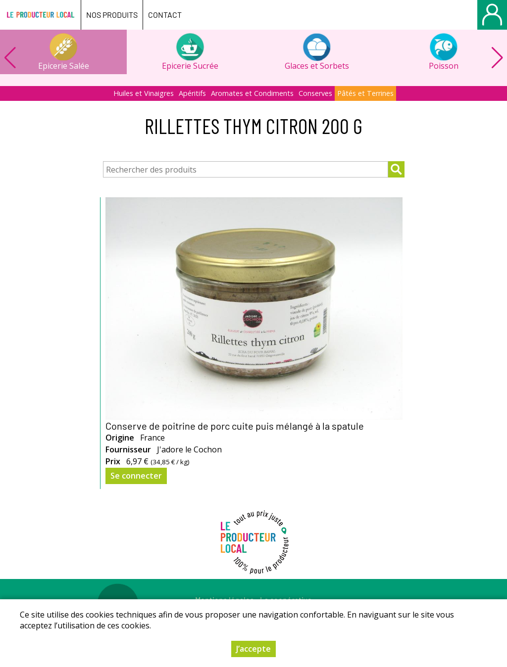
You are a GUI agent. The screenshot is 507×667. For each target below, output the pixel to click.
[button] (497, 58)
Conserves (315, 93)
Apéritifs (192, 93)
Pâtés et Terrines (365, 93)
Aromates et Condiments (252, 93)
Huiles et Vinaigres (143, 93)
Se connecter (136, 475)
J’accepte (253, 648)
